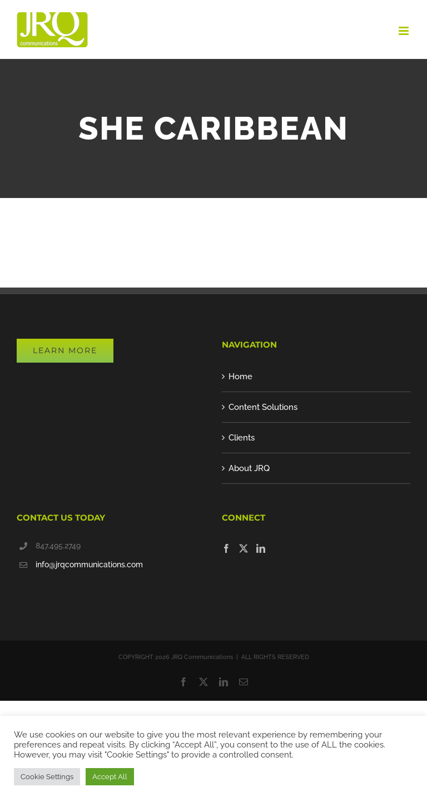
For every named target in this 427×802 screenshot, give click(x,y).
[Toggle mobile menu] (404, 31)
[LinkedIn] (260, 548)
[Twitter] (243, 548)
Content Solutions (263, 407)
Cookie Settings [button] (47, 777)
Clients (242, 438)
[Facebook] (226, 548)
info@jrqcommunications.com (89, 564)
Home (240, 377)
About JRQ (249, 468)
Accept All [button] (109, 777)
